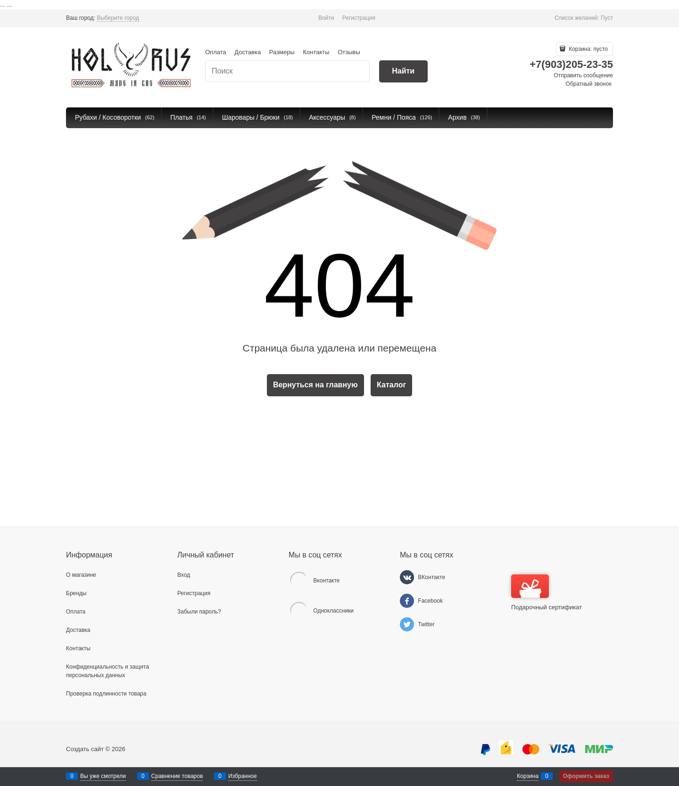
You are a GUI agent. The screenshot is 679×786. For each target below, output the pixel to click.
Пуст (607, 18)
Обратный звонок (589, 84)
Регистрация (358, 18)
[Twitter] (407, 624)
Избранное (242, 776)
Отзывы (349, 52)
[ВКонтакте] (407, 577)
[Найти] (403, 71)
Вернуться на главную (315, 385)
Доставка (247, 52)
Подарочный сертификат (546, 592)
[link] (118, 18)
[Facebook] (407, 601)
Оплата (215, 52)
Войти (326, 18)
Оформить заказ (586, 776)
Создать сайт (85, 749)
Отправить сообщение (583, 75)
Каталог (391, 385)
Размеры (282, 52)
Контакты (316, 52)
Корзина (527, 776)
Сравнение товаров (177, 776)
